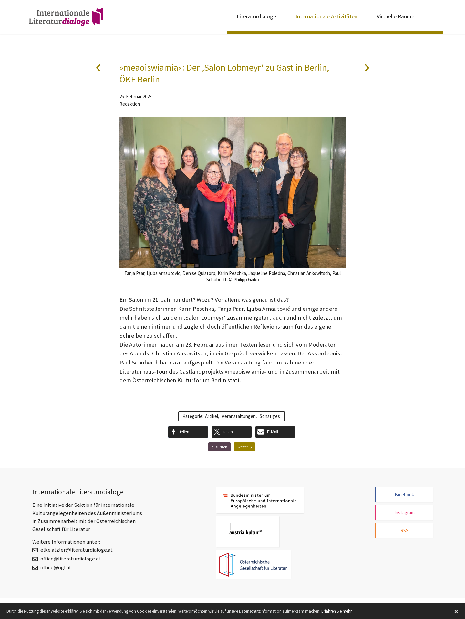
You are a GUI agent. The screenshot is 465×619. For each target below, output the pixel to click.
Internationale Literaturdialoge (66, 18)
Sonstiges (270, 416)
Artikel (211, 416)
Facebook (404, 495)
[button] (188, 432)
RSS (404, 530)
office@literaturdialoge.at (70, 558)
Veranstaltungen (239, 416)
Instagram (404, 512)
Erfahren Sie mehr (336, 611)
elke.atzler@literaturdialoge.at (76, 550)
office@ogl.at (55, 567)
